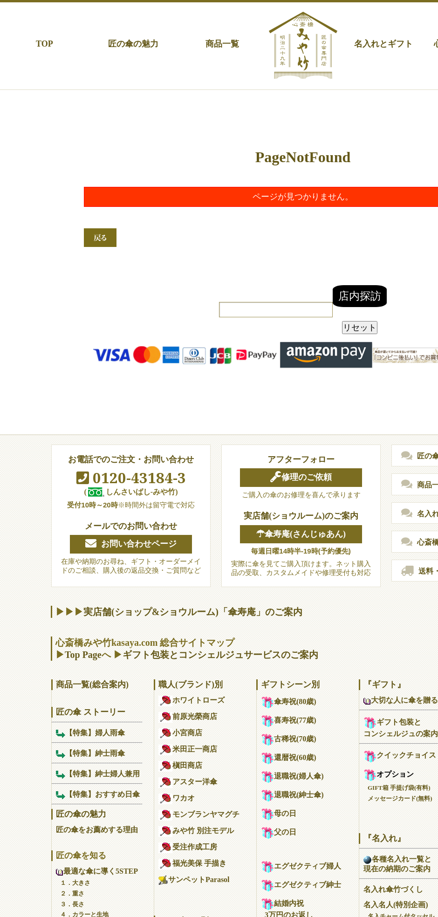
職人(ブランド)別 (190, 684)
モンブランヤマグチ (199, 814)
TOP (44, 43)
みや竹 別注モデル (196, 831)
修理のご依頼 (301, 477)
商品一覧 (222, 43)
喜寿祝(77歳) (288, 720)
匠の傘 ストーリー (90, 712)
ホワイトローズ (191, 700)
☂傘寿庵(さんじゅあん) (301, 534)
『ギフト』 (384, 684)
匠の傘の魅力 (133, 43)
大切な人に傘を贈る (400, 700)
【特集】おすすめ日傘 (98, 794)
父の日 (278, 832)
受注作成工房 (187, 847)
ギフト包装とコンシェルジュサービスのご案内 (220, 655)
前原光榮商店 (187, 716)
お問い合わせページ (131, 543)
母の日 (278, 813)
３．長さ (72, 904)
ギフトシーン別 (290, 684)
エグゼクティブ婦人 (301, 866)
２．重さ (72, 893)
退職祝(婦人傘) (292, 776)
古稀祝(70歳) (288, 739)
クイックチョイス (399, 755)
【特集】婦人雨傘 (90, 733)
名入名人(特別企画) (395, 905)
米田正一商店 (187, 749)
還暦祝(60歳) (288, 757)
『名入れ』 (384, 838)
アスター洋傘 (187, 782)
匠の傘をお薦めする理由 (97, 830)
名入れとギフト (383, 43)
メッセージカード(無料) (400, 798)
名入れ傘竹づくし (393, 889)
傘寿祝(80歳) (288, 701)
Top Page (83, 655)
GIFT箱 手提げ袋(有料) (399, 787)
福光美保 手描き (192, 863)
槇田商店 (180, 765)
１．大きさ (75, 882)
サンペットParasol (194, 879)
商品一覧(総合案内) (92, 684)
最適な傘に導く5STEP (97, 871)
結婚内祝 (282, 903)
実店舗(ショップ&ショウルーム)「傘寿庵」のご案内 (192, 612)
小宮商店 (180, 733)
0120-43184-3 (131, 477)
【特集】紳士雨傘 (90, 753)
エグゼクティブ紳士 (301, 885)
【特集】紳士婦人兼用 (98, 774)
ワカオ (176, 798)
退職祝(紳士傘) (292, 795)
